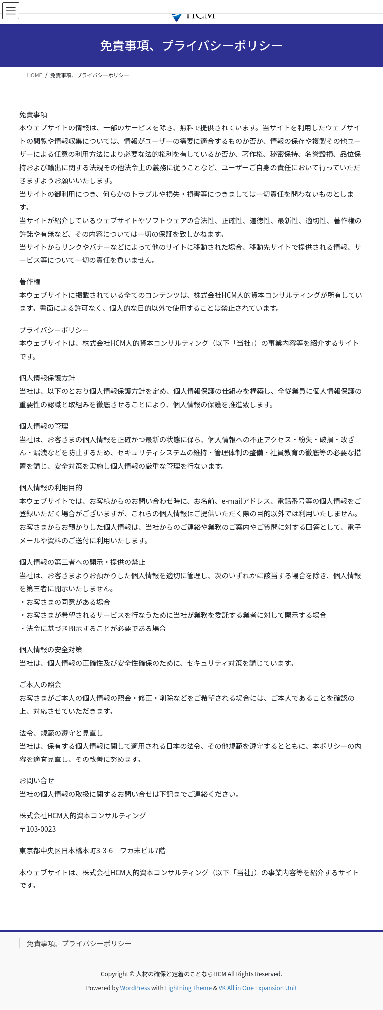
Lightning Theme (188, 987)
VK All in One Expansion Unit (258, 987)
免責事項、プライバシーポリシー (79, 943)
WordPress (135, 987)
